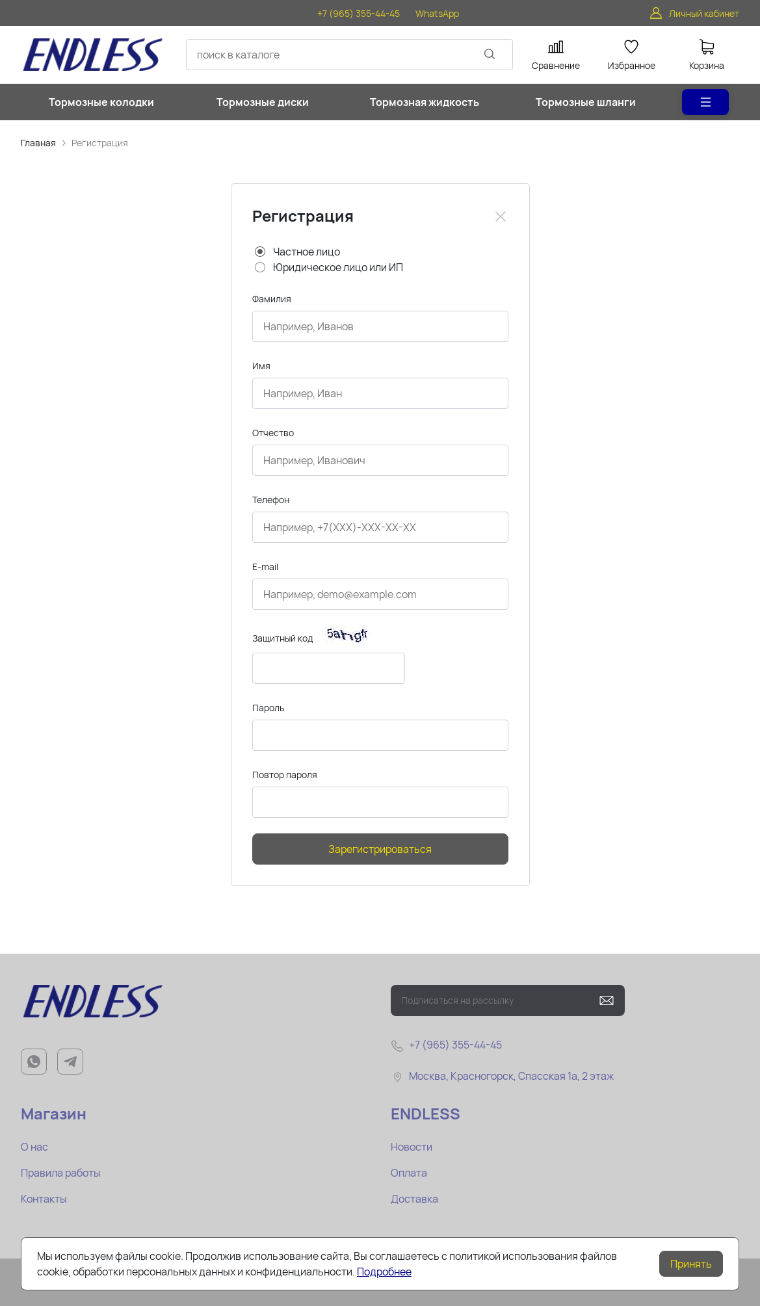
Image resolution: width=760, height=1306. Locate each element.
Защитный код (282, 638)
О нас (34, 1147)
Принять (691, 1264)
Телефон (270, 499)
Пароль (268, 707)
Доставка (414, 1199)
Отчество (273, 432)
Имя (261, 365)
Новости (411, 1147)
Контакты (44, 1199)
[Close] (500, 216)
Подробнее (384, 1271)
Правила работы (61, 1173)
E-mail (265, 566)
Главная (38, 143)
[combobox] (349, 54)
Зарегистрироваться (380, 849)
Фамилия (271, 299)
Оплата (409, 1173)
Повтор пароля (284, 774)
